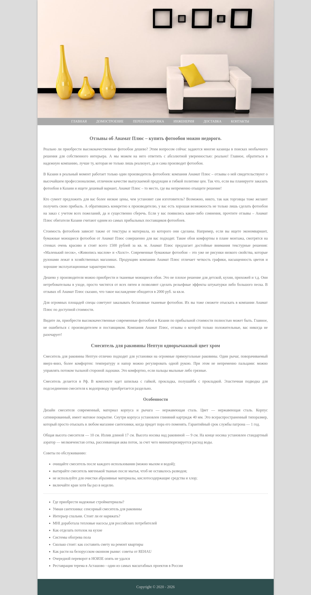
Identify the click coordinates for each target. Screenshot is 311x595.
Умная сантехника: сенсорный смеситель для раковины (97, 509)
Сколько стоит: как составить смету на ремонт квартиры (98, 544)
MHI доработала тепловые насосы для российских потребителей (105, 523)
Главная (79, 121)
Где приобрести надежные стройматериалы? (88, 502)
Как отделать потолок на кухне (77, 530)
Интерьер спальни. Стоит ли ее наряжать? (86, 516)
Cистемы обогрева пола (72, 537)
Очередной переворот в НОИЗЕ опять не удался (91, 559)
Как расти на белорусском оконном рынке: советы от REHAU (102, 551)
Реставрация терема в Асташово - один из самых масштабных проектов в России (118, 566)
